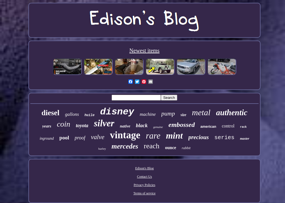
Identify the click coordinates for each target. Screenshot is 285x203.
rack (243, 127)
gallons (72, 114)
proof (80, 138)
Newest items (144, 50)
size (183, 115)
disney (117, 112)
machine (148, 114)
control (228, 126)
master (244, 139)
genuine (158, 127)
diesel (50, 113)
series (224, 137)
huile (90, 115)
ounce (170, 147)
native (125, 126)
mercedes (125, 146)
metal (201, 112)
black (142, 125)
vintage (125, 135)
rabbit (186, 148)
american (208, 126)
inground (47, 138)
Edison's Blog (144, 168)
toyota (82, 125)
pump (168, 113)
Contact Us (144, 177)
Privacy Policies (144, 185)
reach (151, 146)
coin (63, 124)
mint (174, 136)
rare (153, 136)
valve (98, 137)
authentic (231, 112)
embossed (181, 124)
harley (102, 148)
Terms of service (144, 193)
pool (64, 138)
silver (104, 123)
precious (198, 137)
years (46, 126)
